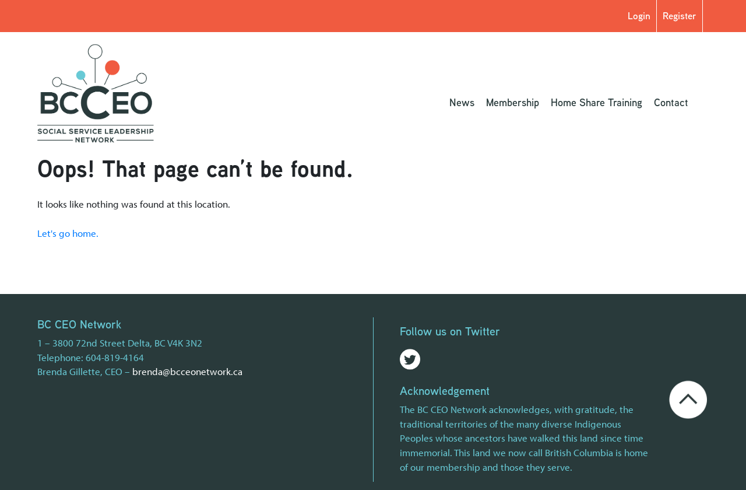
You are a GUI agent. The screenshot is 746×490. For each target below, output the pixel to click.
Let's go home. (67, 233)
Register (679, 15)
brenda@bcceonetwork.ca (187, 371)
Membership (512, 102)
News (461, 102)
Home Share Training (596, 102)
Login (639, 15)
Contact (671, 102)
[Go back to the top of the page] (688, 397)
